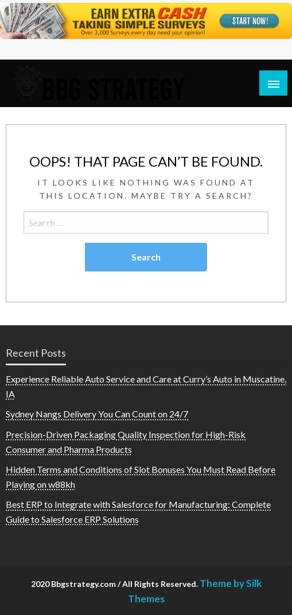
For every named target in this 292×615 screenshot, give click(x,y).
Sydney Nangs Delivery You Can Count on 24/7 (97, 413)
